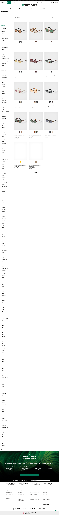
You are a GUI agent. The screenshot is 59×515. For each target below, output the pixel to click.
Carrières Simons (46, 504)
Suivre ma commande (21, 494)
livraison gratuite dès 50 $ (26, 0)
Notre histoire (45, 494)
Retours (19, 497)
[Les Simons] (29, 455)
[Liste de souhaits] (51, 2)
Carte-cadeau (20, 2)
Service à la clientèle (9, 492)
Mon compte (46, 2)
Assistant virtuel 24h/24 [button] (9, 494)
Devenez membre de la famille (29, 475)
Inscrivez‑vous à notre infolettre (17, 480)
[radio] (20, 42)
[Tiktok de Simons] (27, 509)
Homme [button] (33, 8)
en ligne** (50, 467)
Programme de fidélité (29, 458)
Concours (33, 496)
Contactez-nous (9, 490)
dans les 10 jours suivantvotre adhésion (9, 468)
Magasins (9, 2)
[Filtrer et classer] (53, 18)
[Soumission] (49, 481)
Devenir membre (35, 492)
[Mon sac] (56, 2)
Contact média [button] (8, 498)
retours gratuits (36, 0)
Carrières (14, 2)
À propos (44, 490)
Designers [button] (21, 8)
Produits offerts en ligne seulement (21, 500)
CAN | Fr (2, 2)
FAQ (32, 497)
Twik (2, 21)
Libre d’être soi (45, 501)
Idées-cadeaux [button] (13, 8)
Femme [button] (27, 8)
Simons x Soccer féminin (46, 499)
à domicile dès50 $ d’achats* (37, 468)
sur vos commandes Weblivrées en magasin (23, 468)
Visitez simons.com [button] (28, 513)
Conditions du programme (34, 499)
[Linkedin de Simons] (34, 509)
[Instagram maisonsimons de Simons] (23, 509)
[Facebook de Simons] (25, 509)
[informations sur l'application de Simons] (17, 509)
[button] (39, 2)
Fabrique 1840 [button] (45, 8)
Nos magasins (45, 492)
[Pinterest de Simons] (30, 509)
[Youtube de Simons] (32, 509)
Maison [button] (38, 8)
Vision (25, 2)
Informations (20, 490)
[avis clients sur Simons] (41, 508)
